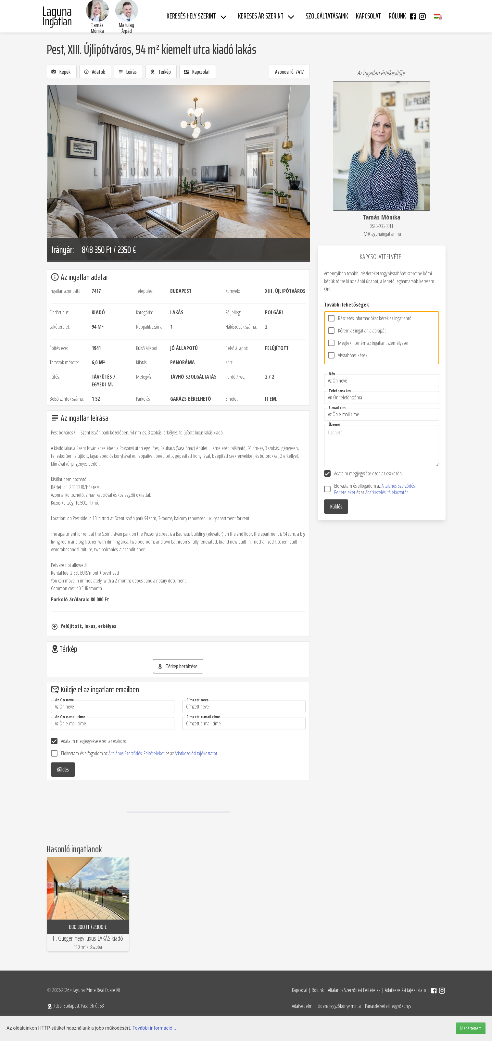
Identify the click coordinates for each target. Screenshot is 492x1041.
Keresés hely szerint (191, 16)
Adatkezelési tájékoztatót (196, 753)
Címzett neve (197, 700)
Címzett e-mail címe (203, 717)
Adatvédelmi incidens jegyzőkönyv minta (326, 1006)
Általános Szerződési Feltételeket (137, 753)
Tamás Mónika (97, 27)
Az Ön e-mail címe (70, 717)
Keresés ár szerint (261, 16)
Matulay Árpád (126, 27)
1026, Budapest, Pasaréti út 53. (76, 1005)
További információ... (154, 1028)
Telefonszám (340, 391)
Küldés (63, 769)
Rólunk (318, 990)
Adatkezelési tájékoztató (405, 990)
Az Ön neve (64, 700)
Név (332, 374)
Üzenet (335, 424)
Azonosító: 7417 (289, 71)
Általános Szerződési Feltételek (354, 990)
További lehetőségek (346, 304)
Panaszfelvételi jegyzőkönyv (388, 1006)
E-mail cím (337, 407)
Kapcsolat (300, 990)
